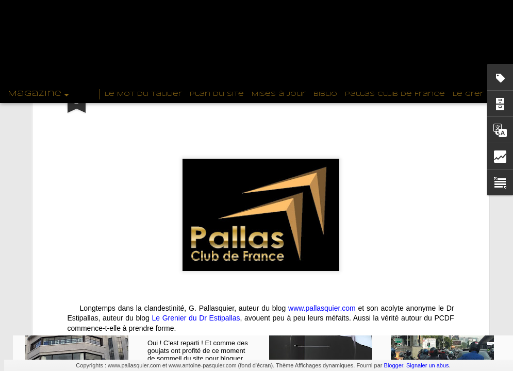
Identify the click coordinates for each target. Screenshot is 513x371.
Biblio (325, 94)
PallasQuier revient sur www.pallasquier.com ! (205, 316)
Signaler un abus (427, 365)
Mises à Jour (279, 94)
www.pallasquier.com (322, 213)
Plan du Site (217, 94)
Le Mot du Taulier (143, 94)
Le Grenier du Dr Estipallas (196, 224)
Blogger (393, 365)
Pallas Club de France (395, 94)
